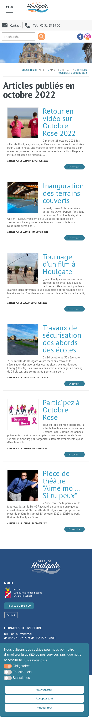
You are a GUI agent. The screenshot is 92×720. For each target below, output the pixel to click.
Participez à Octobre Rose (61, 410)
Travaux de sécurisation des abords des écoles (62, 339)
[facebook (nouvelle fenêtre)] (80, 37)
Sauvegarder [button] (44, 689)
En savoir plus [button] (36, 660)
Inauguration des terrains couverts (63, 193)
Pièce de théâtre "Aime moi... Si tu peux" (61, 484)
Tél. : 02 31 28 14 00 (19, 605)
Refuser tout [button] (44, 707)
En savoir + (74, 166)
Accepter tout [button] (44, 698)
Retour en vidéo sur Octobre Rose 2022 (59, 122)
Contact (11, 615)
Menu (9, 7)
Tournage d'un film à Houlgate (59, 264)
